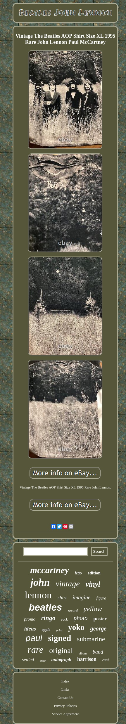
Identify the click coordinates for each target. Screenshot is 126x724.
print (59, 630)
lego (78, 573)
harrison (86, 659)
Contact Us (65, 698)
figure (101, 598)
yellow (93, 609)
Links (65, 689)
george (98, 628)
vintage (68, 583)
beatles (45, 607)
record (73, 610)
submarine (91, 639)
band (98, 652)
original (61, 650)
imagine (81, 597)
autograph (61, 659)
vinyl (93, 584)
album (83, 653)
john (40, 582)
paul (34, 638)
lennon (38, 595)
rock (64, 619)
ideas (30, 629)
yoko (76, 627)
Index (65, 681)
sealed (28, 659)
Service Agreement (65, 714)
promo (29, 619)
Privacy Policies (65, 706)
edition (94, 573)
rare (35, 649)
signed (59, 638)
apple (46, 629)
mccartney (49, 570)
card (105, 660)
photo (81, 617)
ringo (48, 617)
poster (100, 618)
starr (42, 660)
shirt (62, 597)
